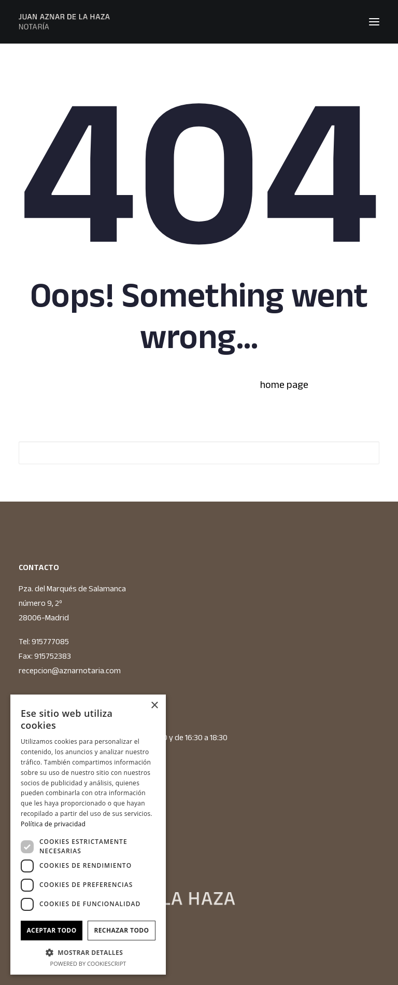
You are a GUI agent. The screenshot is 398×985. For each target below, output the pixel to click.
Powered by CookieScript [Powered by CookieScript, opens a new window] (88, 963)
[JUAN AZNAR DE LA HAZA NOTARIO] (64, 22)
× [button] (154, 706)
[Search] (199, 452)
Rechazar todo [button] (121, 930)
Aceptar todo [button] (51, 930)
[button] (374, 22)
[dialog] (88, 835)
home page (284, 384)
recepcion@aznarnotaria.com (70, 670)
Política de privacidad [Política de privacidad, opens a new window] (53, 824)
